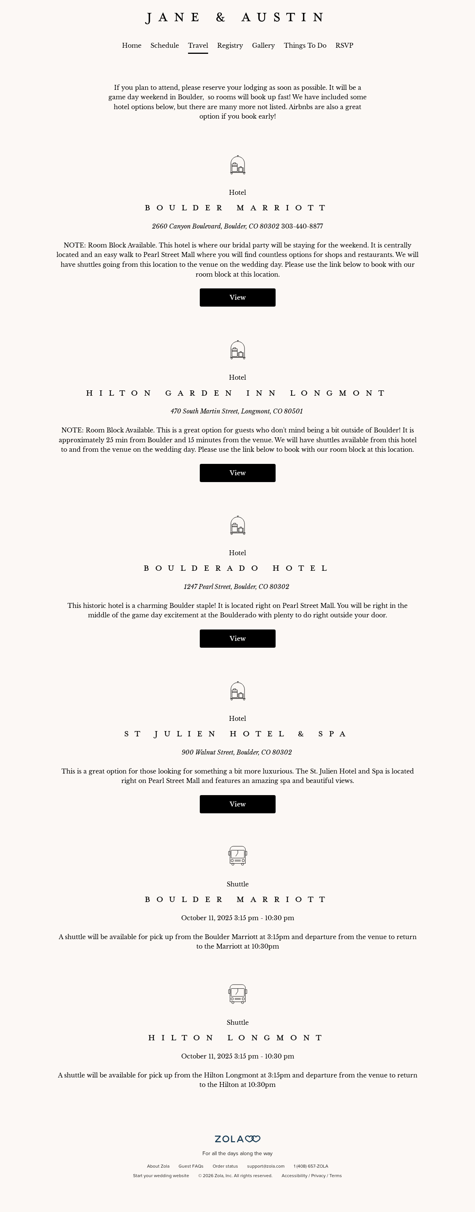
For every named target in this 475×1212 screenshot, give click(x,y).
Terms (335, 1176)
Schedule (164, 45)
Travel (198, 45)
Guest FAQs (191, 1166)
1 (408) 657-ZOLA (311, 1166)
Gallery (263, 45)
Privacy (318, 1176)
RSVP (344, 45)
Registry (230, 45)
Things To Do (305, 45)
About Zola (158, 1166)
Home (131, 45)
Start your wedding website (161, 1176)
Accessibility (294, 1176)
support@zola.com (266, 1166)
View (238, 297)
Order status (225, 1166)
